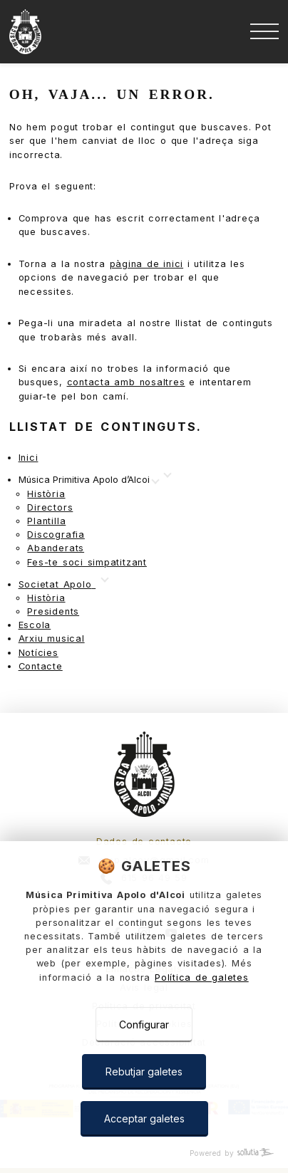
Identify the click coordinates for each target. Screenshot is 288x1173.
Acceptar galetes (144, 1118)
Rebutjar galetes (144, 1071)
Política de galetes (202, 977)
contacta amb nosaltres (126, 382)
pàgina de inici (147, 264)
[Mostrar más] (88, 480)
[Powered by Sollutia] (144, 1153)
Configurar (144, 1024)
